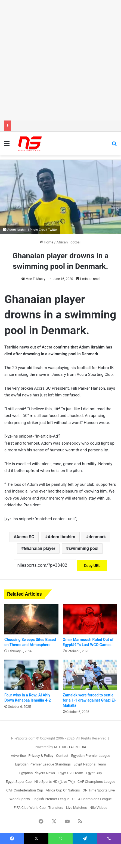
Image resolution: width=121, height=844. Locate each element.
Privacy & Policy (41, 756)
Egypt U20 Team (70, 773)
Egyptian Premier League (90, 756)
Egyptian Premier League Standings (43, 764)
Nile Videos (98, 808)
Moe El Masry (35, 279)
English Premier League (50, 799)
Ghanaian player (39, 548)
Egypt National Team (89, 764)
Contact (62, 756)
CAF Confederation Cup (24, 790)
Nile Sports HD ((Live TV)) (54, 782)
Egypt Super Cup (19, 782)
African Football (68, 242)
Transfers (55, 808)
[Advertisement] (60, 60)
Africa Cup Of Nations (63, 790)
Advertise (18, 756)
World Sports (19, 799)
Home (46, 242)
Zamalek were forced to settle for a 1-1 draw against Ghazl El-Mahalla (89, 700)
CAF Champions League (96, 782)
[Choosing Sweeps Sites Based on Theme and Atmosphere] (31, 619)
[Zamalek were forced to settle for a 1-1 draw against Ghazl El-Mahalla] (90, 675)
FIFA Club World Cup (30, 808)
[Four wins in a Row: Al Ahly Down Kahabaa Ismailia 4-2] (31, 675)
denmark (97, 536)
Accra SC (25, 536)
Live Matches (76, 808)
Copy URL (92, 565)
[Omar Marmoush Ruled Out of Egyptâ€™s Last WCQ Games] (90, 619)
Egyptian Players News (37, 773)
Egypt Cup (94, 773)
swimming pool (84, 548)
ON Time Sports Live (99, 790)
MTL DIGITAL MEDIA (70, 747)
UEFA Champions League (92, 799)
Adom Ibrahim (61, 536)
